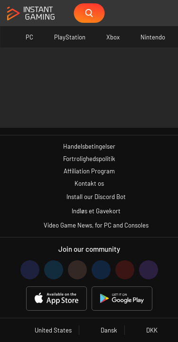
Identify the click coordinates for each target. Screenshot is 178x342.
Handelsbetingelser (89, 146)
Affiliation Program (89, 171)
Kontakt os (89, 183)
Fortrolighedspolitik (89, 158)
